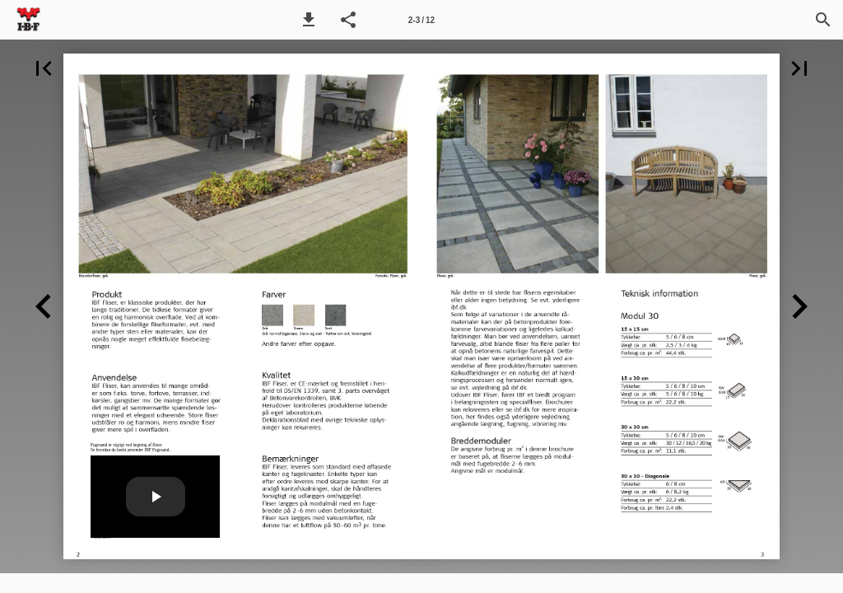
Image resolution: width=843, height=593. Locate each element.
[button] (308, 20)
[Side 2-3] (421, 20)
